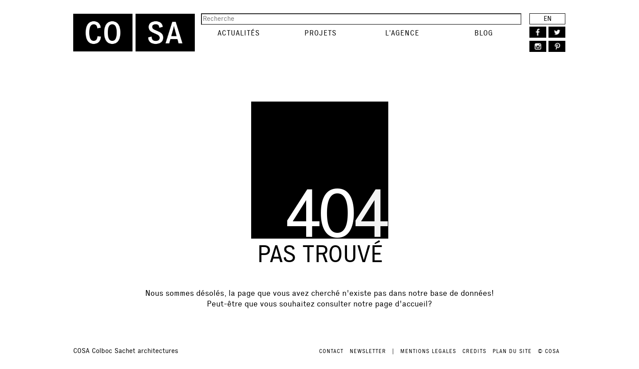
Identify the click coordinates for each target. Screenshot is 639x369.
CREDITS (474, 351)
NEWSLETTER (368, 351)
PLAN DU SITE (512, 351)
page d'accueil (401, 304)
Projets (320, 33)
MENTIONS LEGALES (428, 351)
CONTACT (331, 351)
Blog (483, 33)
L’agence (402, 33)
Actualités (238, 33)
